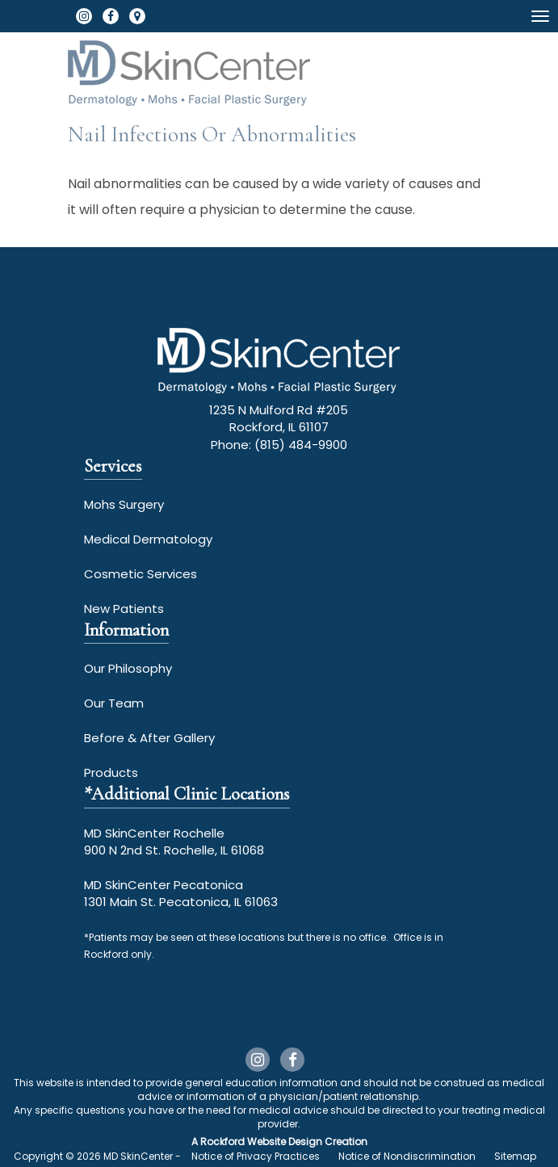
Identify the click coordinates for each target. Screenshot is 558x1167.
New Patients (124, 608)
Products (111, 772)
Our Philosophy (128, 668)
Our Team (114, 703)
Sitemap (515, 1156)
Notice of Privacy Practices (255, 1156)
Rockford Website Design (261, 1141)
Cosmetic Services (140, 573)
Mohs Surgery (124, 504)
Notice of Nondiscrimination (407, 1156)
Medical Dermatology (148, 539)
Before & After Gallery (149, 737)
